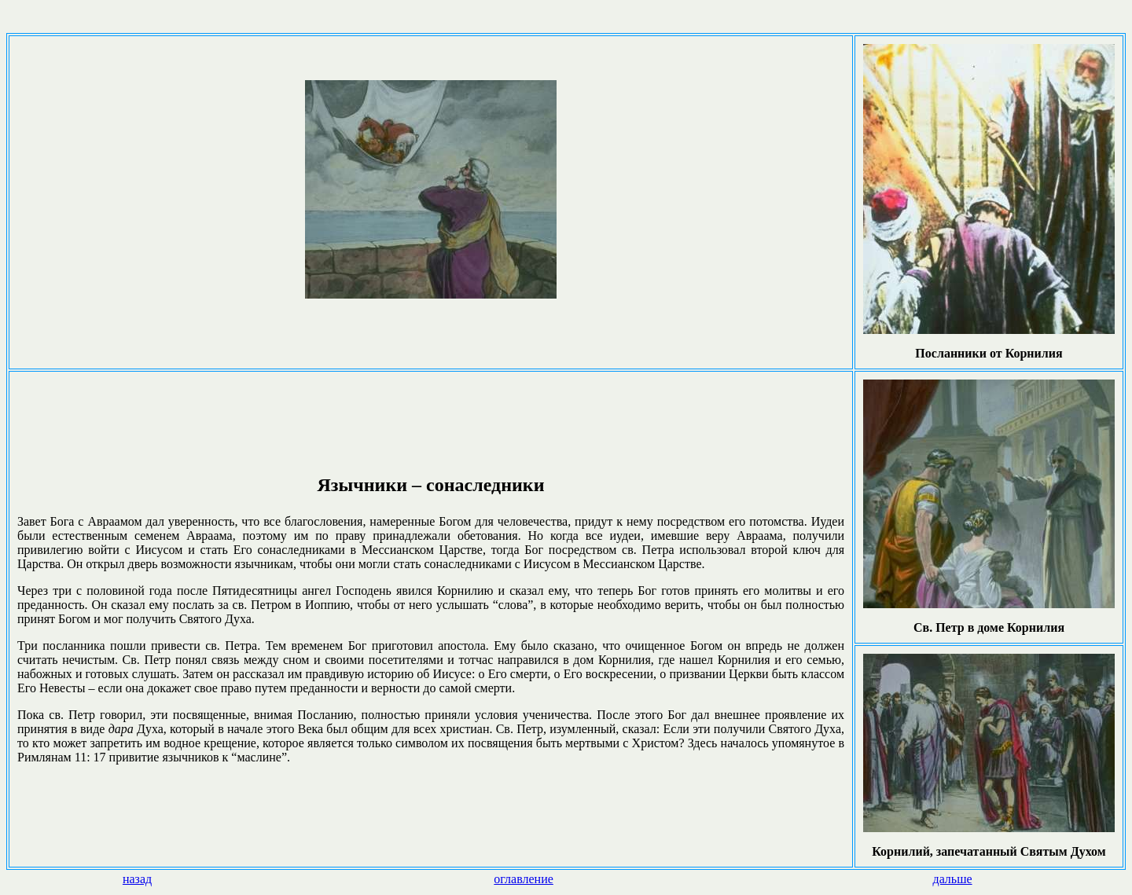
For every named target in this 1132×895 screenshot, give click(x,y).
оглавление (523, 879)
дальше (952, 879)
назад (137, 879)
